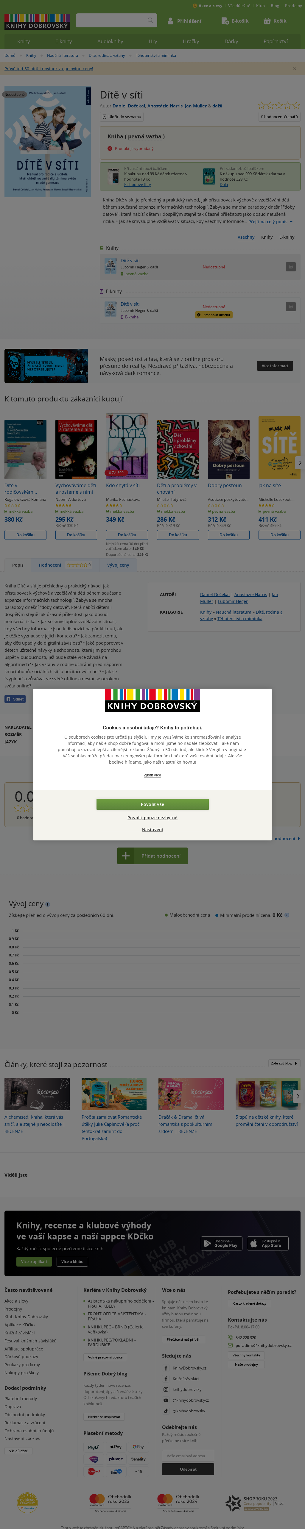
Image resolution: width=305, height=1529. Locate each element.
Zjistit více (152, 775)
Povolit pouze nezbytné (152, 818)
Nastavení (152, 829)
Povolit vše (152, 804)
